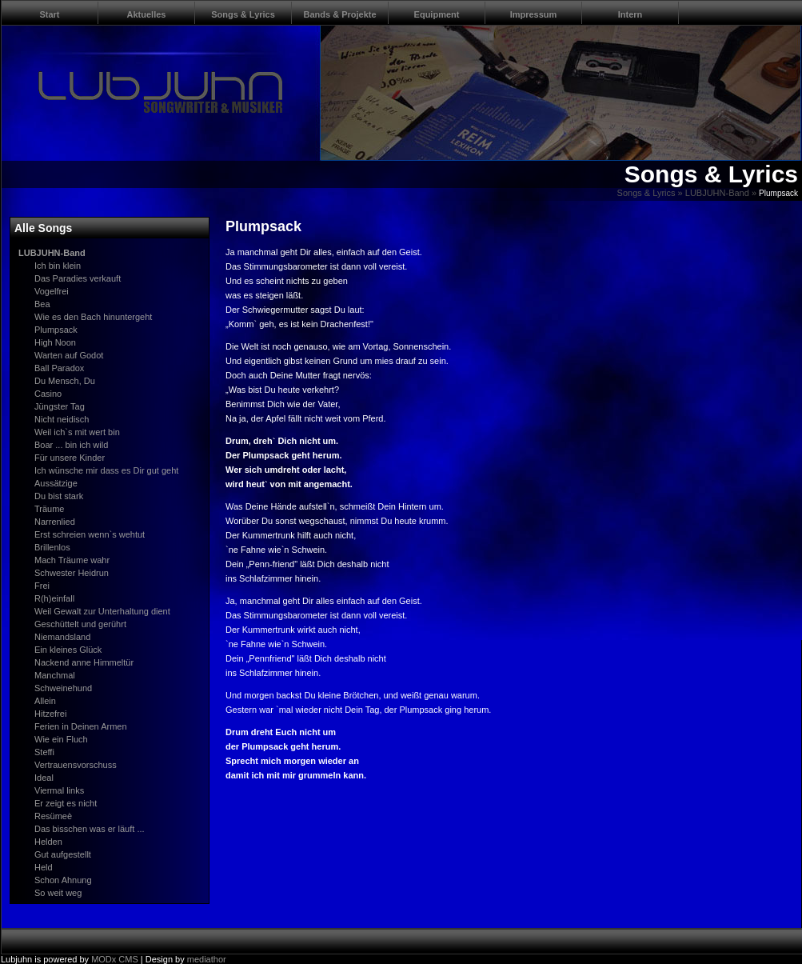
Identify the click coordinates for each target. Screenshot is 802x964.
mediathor (206, 959)
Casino (48, 393)
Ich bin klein (57, 265)
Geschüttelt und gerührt (80, 624)
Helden (48, 841)
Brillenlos (52, 547)
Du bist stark (58, 496)
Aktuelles (146, 14)
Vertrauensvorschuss (75, 765)
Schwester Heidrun (71, 573)
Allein (45, 701)
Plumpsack (56, 329)
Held (43, 867)
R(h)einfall (54, 598)
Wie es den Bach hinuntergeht (93, 317)
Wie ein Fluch (61, 739)
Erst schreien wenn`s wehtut (89, 534)
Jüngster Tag (59, 406)
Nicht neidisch (61, 419)
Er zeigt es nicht (65, 803)
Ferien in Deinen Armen (80, 726)
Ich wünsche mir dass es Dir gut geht (106, 470)
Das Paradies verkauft (77, 278)
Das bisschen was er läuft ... (89, 829)
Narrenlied (54, 521)
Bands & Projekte (339, 14)
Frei (42, 585)
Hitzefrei (50, 713)
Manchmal (54, 675)
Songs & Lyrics (243, 14)
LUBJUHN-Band (717, 193)
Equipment (437, 14)
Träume (49, 509)
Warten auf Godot (68, 355)
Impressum (533, 14)
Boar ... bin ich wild (71, 445)
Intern (630, 14)
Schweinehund (63, 688)
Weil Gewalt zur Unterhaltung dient (102, 611)
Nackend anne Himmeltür (84, 662)
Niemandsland (62, 637)
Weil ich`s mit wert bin (77, 432)
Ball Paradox (59, 368)
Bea (42, 304)
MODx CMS (114, 959)
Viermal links (59, 790)
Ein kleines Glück (68, 649)
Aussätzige (56, 483)
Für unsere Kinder (69, 457)
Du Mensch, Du (64, 381)
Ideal (44, 777)
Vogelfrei (51, 291)
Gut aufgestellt (62, 854)
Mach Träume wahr (72, 560)
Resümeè (53, 816)
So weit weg (58, 893)
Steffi (44, 752)
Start (49, 14)
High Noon (55, 342)
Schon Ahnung (63, 880)
